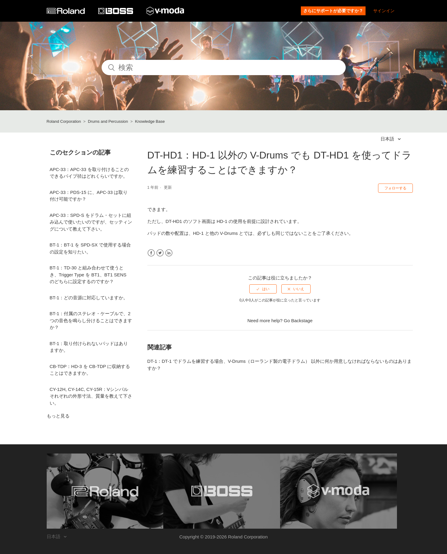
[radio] (263, 288)
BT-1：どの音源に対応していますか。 (89, 297)
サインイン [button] (384, 10)
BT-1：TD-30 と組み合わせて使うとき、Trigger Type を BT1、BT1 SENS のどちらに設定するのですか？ (88, 274)
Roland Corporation (64, 121)
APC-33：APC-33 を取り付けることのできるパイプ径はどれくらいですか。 (89, 173)
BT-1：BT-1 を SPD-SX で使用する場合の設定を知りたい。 (90, 248)
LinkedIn (169, 253)
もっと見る (58, 415)
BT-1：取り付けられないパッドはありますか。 (89, 347)
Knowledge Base (150, 121)
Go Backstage (298, 320)
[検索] (224, 67)
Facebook (151, 253)
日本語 (387, 138)
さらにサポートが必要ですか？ (333, 10)
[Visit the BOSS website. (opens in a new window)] (221, 491)
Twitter (160, 253)
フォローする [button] (395, 188)
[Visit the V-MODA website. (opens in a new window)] (338, 491)
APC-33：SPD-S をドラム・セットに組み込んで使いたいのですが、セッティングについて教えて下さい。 (91, 222)
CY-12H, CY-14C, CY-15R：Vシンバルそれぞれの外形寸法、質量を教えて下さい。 (91, 396)
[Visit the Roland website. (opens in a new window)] (105, 491)
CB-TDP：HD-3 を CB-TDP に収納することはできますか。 (90, 370)
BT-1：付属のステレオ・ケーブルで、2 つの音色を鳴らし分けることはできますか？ (91, 320)
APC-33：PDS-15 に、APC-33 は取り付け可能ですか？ (89, 196)
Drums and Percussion (108, 121)
